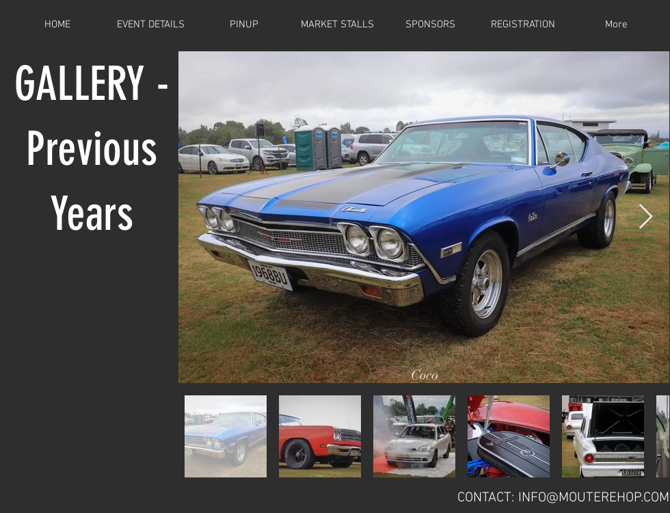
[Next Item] (646, 217)
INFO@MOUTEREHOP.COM (593, 498)
